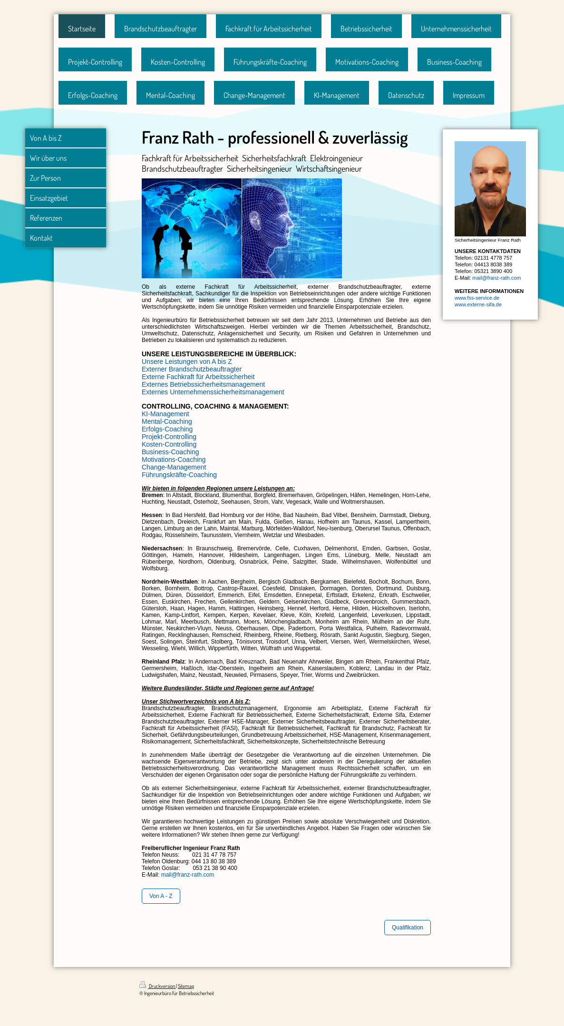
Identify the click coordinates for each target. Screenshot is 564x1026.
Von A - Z (161, 896)
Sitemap (186, 986)
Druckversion (157, 986)
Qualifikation (407, 927)
